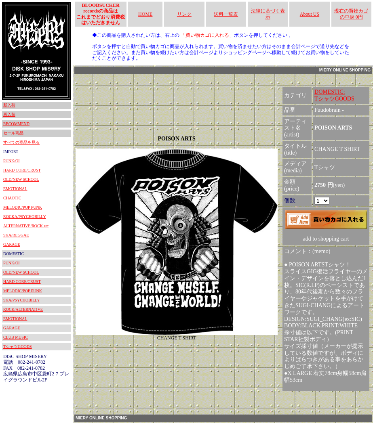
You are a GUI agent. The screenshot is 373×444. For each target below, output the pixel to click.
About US (309, 14)
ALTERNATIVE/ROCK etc (25, 226)
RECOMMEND (16, 123)
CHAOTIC (12, 198)
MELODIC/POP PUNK (22, 207)
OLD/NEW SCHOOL (21, 179)
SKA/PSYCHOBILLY (21, 300)
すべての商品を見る (21, 142)
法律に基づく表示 (268, 13)
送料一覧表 (226, 14)
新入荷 (9, 105)
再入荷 (9, 114)
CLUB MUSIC (15, 337)
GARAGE (11, 244)
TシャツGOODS (17, 346)
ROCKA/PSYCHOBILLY (24, 216)
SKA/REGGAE (16, 235)
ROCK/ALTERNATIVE (23, 309)
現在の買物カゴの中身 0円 (351, 13)
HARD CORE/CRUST (22, 170)
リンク (184, 14)
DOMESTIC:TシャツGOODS (334, 95)
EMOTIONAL (15, 188)
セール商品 (13, 133)
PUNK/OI (11, 161)
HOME (145, 14)
